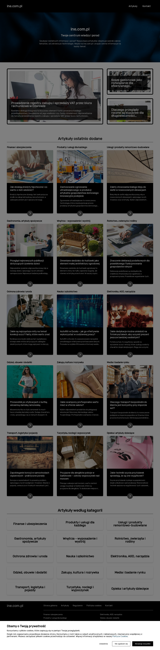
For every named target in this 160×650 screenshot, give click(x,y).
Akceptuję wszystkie (142, 644)
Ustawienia (103, 644)
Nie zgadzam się (121, 644)
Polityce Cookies (120, 636)
